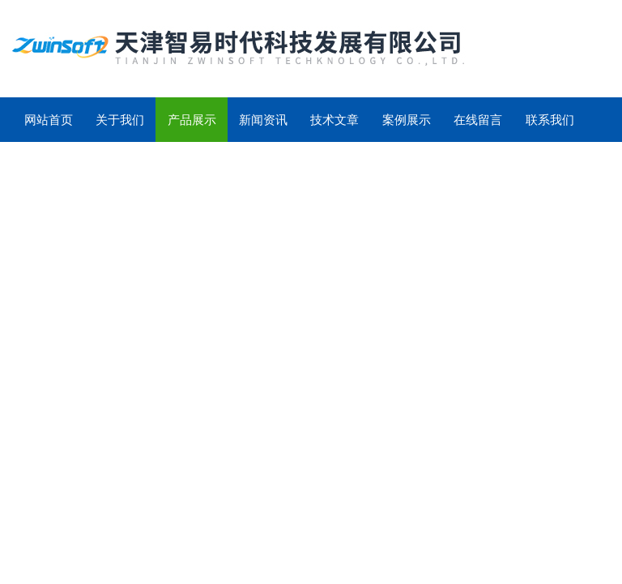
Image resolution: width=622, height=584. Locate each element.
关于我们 (120, 120)
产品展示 (192, 120)
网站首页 (48, 120)
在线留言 (478, 120)
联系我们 (550, 120)
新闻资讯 (263, 120)
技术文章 (334, 120)
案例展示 (406, 120)
